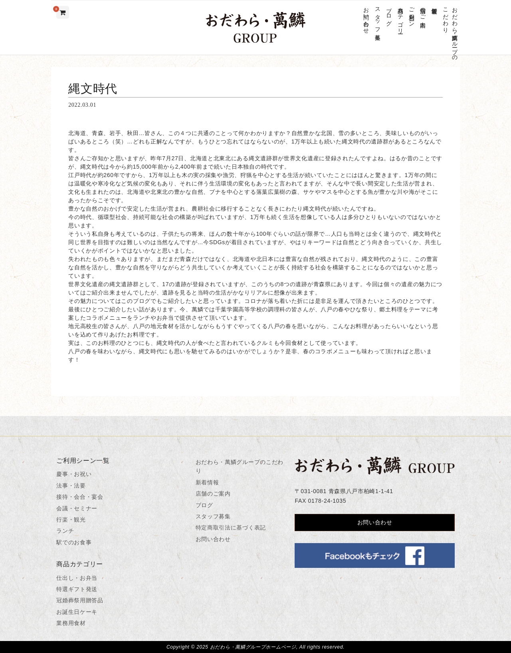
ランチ (65, 531)
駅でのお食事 (73, 542)
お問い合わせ (366, 17)
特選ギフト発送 (76, 589)
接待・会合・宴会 (79, 497)
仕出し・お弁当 (76, 578)
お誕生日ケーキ (76, 612)
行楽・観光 (71, 519)
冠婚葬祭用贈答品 (79, 600)
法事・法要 (71, 485)
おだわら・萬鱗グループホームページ (253, 647)
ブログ (389, 14)
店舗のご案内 (423, 11)
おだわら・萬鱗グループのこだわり (450, 31)
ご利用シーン (411, 14)
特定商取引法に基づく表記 (231, 527)
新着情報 (434, 4)
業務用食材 (71, 623)
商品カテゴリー (400, 17)
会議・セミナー (76, 508)
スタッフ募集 (377, 17)
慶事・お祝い (73, 474)
